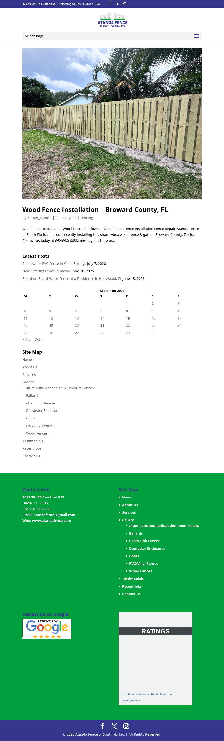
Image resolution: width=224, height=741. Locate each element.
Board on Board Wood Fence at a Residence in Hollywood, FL (72, 278)
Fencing (86, 218)
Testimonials (32, 441)
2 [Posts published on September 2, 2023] (153, 303)
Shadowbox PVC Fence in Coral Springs (54, 263)
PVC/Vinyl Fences (40, 425)
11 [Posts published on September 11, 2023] (26, 318)
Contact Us (31, 456)
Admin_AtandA (39, 218)
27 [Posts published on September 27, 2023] (77, 332)
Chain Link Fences (41, 403)
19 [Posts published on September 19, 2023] (51, 325)
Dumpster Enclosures (43, 410)
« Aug (26, 339)
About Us (29, 367)
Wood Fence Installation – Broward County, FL (95, 209)
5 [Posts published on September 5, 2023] (50, 311)
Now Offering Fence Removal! (46, 271)
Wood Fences (37, 433)
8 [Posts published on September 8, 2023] (127, 311)
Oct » (38, 339)
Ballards (33, 395)
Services (29, 374)
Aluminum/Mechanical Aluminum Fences (60, 388)
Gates (30, 418)
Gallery (28, 382)
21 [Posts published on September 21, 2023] (102, 325)
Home (27, 359)
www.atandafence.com (51, 520)
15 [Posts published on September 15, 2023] (128, 318)
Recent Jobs (32, 448)
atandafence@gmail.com (54, 514)
